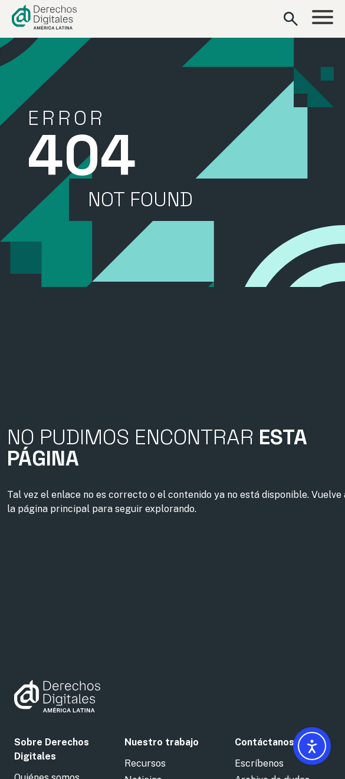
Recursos (145, 763)
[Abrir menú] (322, 18)
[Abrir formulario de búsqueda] (291, 19)
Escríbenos (259, 763)
